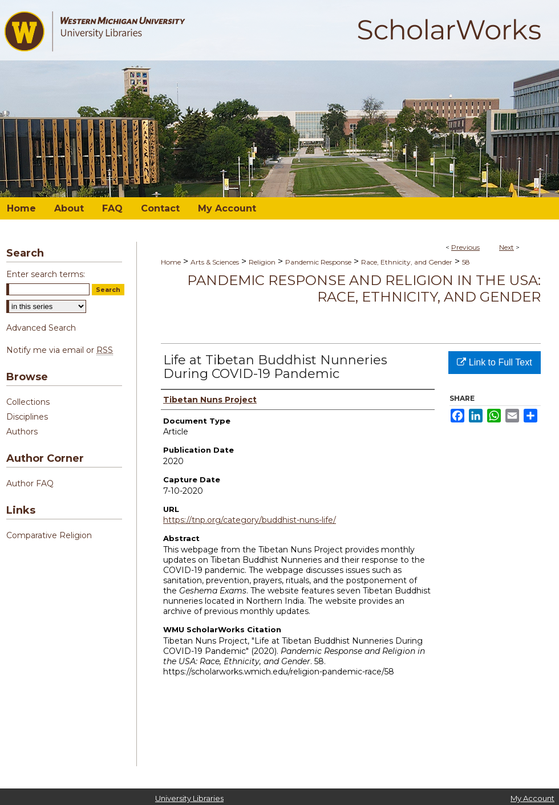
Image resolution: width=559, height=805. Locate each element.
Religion (262, 262)
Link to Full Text (494, 362)
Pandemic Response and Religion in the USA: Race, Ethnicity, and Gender (364, 288)
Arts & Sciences (215, 262)
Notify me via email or (59, 350)
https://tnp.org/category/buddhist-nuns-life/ (249, 520)
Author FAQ (30, 483)
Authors (22, 431)
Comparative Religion (49, 535)
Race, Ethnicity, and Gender (406, 262)
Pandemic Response (318, 262)
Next (506, 247)
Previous (465, 247)
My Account (532, 798)
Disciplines (27, 417)
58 (466, 262)
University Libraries (189, 798)
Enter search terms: (45, 274)
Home (171, 262)
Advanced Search (41, 328)
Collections (28, 402)
